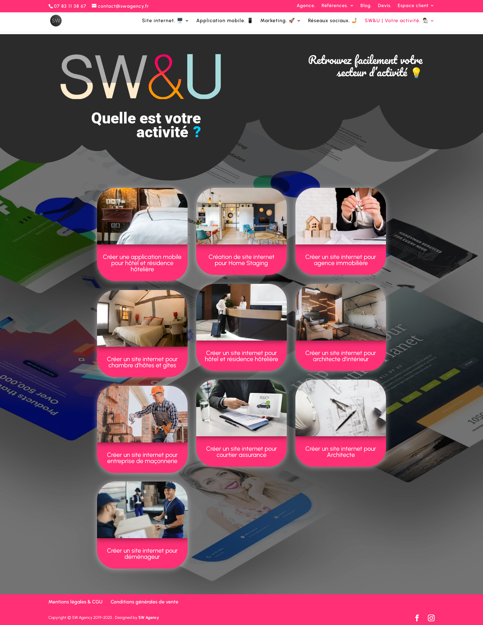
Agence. (306, 5)
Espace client (413, 5)
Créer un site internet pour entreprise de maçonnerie (142, 458)
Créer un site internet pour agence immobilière (340, 260)
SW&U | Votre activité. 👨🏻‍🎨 (396, 20)
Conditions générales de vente (144, 602)
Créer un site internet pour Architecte (340, 451)
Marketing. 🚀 (277, 20)
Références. (335, 5)
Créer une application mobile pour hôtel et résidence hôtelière (142, 263)
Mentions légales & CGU (75, 602)
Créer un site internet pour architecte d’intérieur (340, 356)
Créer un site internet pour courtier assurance (241, 451)
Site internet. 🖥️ (162, 20)
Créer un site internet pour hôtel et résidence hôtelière (241, 356)
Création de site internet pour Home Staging (241, 260)
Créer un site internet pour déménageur (142, 553)
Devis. (385, 5)
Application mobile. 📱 (225, 20)
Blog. (366, 5)
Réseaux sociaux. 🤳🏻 (333, 20)
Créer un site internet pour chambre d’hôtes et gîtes (142, 362)
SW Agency (148, 617)
